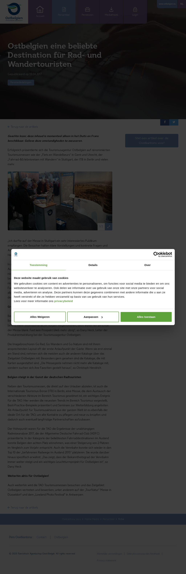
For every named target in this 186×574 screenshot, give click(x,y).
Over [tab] (147, 264)
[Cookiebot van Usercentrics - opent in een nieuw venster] (156, 254)
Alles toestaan (146, 316)
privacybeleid (63, 301)
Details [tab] (93, 264)
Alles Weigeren (40, 316)
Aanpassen (93, 316)
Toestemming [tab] (38, 264)
